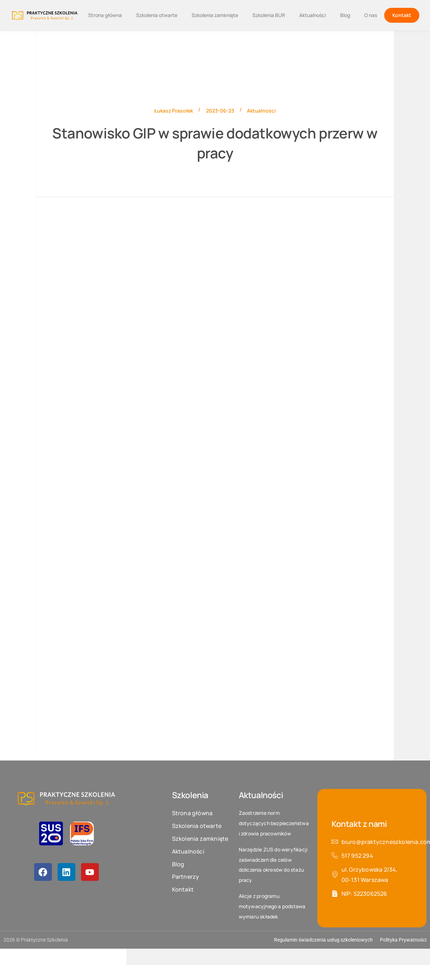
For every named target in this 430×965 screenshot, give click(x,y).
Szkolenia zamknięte (215, 15)
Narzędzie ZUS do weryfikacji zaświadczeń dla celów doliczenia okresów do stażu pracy (273, 864)
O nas (370, 15)
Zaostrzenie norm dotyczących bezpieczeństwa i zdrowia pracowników (274, 823)
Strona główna (105, 15)
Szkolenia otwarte (156, 15)
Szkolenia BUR (268, 15)
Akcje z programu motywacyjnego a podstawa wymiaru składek (272, 906)
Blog (345, 15)
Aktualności (312, 15)
